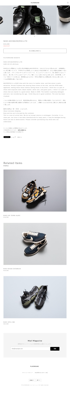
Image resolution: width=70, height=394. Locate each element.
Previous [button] (3, 20)
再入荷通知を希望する (35, 51)
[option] (35, 20)
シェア (13, 137)
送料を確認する (22, 130)
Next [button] (67, 20)
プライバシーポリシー (27, 372)
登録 (55, 348)
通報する (20, 137)
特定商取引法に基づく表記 (41, 372)
